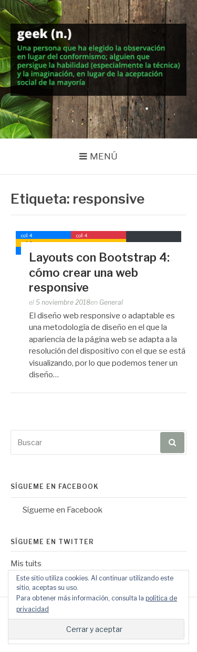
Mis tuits (26, 563)
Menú (104, 156)
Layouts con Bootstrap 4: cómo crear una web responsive (99, 272)
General (111, 302)
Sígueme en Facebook (55, 486)
